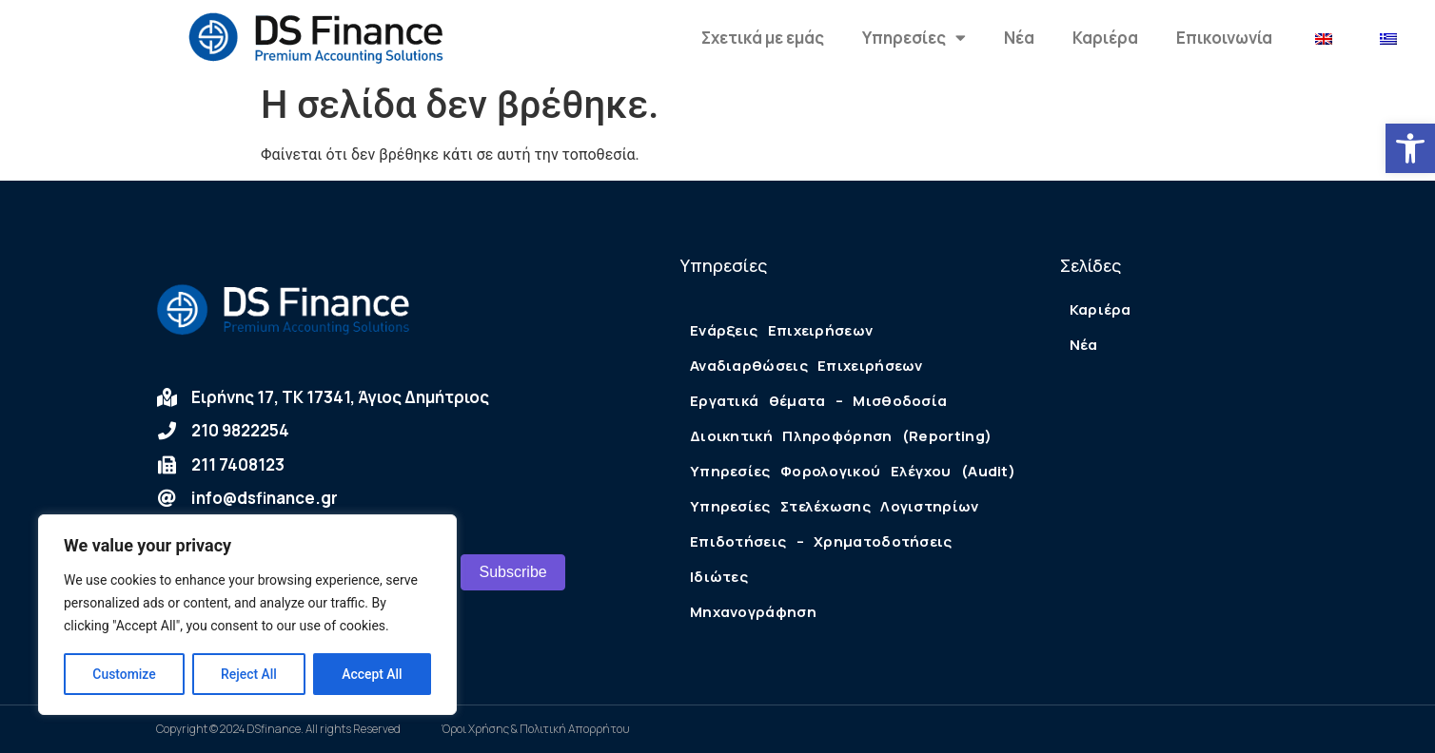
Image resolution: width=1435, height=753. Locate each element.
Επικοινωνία (1224, 37)
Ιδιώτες (719, 577)
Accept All (372, 674)
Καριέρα (1105, 37)
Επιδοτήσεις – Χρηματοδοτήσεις (821, 541)
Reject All (249, 674)
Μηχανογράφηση (753, 612)
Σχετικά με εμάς (762, 37)
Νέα (1019, 37)
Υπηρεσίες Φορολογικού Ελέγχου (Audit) (852, 471)
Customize (124, 674)
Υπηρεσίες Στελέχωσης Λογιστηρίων (834, 506)
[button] (1410, 148)
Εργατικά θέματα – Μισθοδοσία (818, 401)
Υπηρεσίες (914, 37)
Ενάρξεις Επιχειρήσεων (781, 330)
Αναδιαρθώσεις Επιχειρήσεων (806, 366)
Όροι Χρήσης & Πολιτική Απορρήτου (536, 729)
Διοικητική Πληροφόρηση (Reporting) (841, 436)
